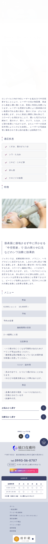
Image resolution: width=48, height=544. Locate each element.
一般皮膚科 (14, 509)
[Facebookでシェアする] (27, 436)
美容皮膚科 (14, 518)
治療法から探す (9, 417)
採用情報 (13, 528)
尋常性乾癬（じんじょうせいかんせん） (24, 515)
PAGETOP (44, 443)
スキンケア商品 (15, 521)
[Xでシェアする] (21, 436)
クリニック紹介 (15, 524)
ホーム (12, 506)
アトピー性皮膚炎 (16, 512)
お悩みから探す (9, 408)
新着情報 (13, 531)
